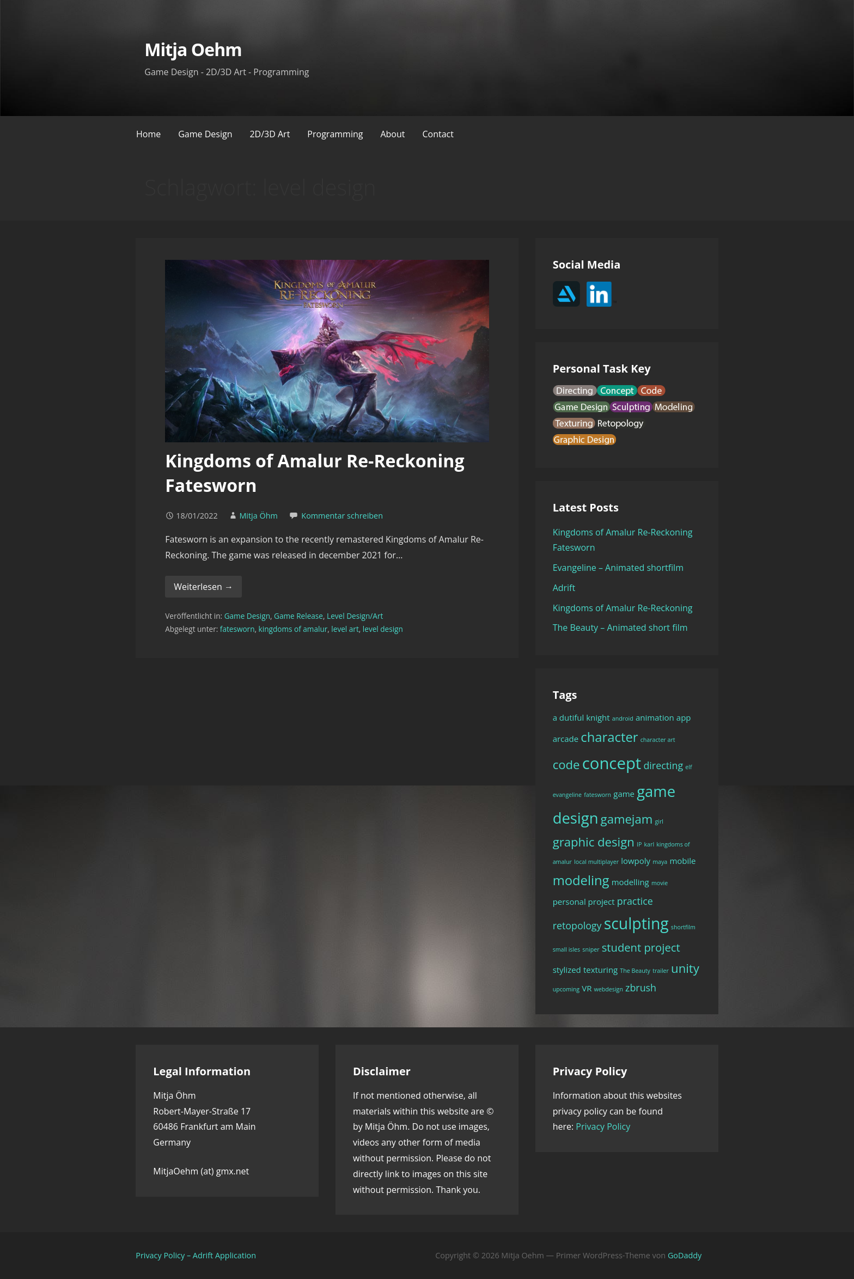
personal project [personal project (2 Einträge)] (584, 901)
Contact (437, 134)
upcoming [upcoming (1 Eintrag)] (566, 989)
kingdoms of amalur (293, 629)
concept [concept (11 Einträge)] (612, 763)
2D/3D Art (269, 134)
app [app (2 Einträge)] (683, 717)
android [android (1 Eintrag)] (622, 718)
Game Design (205, 134)
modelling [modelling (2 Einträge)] (630, 881)
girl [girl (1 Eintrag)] (659, 821)
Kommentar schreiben (342, 515)
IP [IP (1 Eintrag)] (639, 844)
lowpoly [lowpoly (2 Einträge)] (635, 860)
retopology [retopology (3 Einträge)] (577, 925)
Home (148, 134)
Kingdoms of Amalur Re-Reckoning (623, 608)
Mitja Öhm (258, 515)
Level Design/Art (355, 616)
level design (383, 629)
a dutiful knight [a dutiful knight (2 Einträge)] (581, 717)
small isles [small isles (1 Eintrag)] (567, 949)
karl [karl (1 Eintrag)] (649, 844)
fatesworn (237, 629)
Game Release (298, 616)
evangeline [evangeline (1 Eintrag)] (567, 795)
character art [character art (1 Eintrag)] (657, 740)
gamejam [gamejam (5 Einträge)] (627, 819)
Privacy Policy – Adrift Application (196, 1255)
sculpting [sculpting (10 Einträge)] (636, 923)
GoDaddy (684, 1255)
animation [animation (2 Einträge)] (655, 717)
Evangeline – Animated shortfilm (618, 568)
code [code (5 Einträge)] (566, 764)
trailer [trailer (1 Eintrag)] (660, 971)
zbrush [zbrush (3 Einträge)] (640, 987)
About (392, 134)
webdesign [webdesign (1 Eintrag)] (608, 989)
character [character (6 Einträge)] (609, 737)
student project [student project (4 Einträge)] (641, 947)
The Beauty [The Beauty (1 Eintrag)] (635, 971)
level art (344, 629)
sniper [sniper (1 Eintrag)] (590, 949)
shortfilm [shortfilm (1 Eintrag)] (683, 927)
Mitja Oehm (192, 49)
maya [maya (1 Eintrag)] (659, 862)
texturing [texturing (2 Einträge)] (600, 969)
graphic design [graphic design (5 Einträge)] (594, 841)
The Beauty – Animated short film (620, 628)
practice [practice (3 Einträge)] (635, 901)
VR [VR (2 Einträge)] (586, 988)
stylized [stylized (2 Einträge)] (567, 969)
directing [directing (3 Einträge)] (663, 765)
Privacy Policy (603, 1126)
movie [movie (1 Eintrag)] (659, 883)
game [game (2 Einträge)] (624, 793)
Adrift (564, 588)
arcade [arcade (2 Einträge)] (566, 738)
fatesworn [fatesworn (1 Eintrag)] (597, 795)
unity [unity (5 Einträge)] (685, 968)
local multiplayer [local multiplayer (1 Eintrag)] (596, 862)
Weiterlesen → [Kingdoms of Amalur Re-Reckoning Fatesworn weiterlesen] (203, 587)
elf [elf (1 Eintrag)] (688, 767)
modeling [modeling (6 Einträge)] (581, 880)
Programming (335, 134)
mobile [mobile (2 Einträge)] (682, 860)
